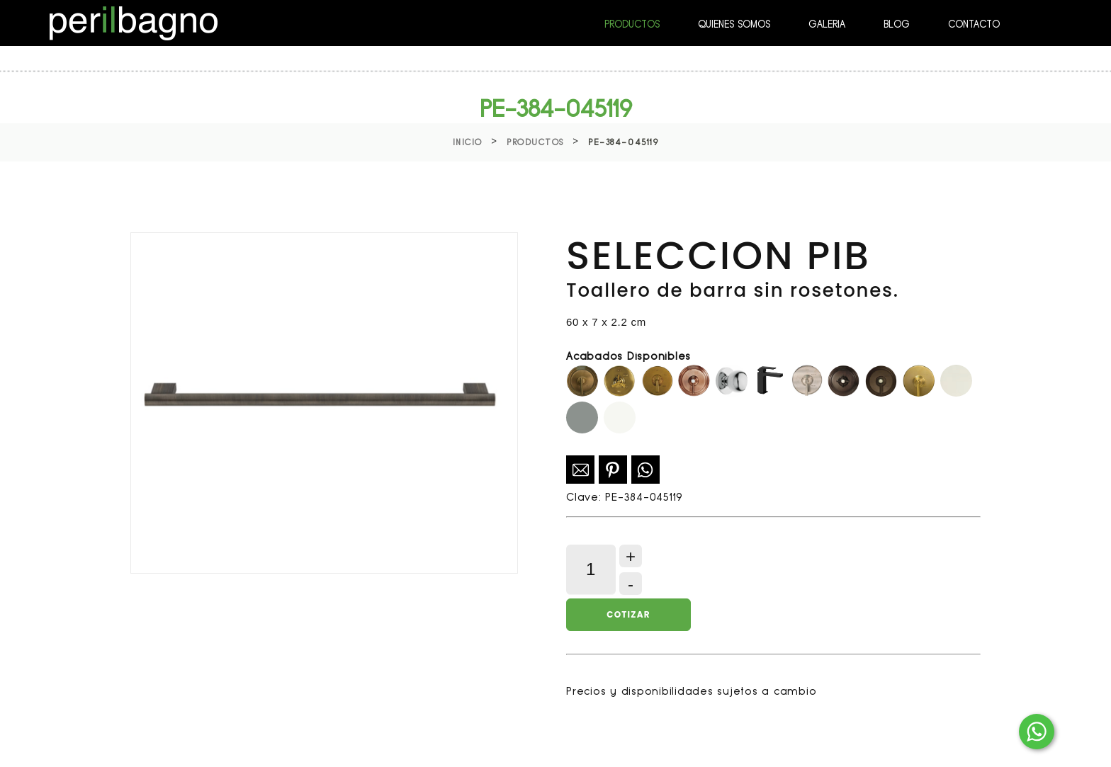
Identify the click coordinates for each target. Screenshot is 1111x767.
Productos (535, 142)
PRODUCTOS (632, 24)
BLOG (897, 24)
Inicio (468, 142)
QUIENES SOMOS (734, 24)
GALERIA (826, 24)
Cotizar (628, 614)
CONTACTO (974, 24)
